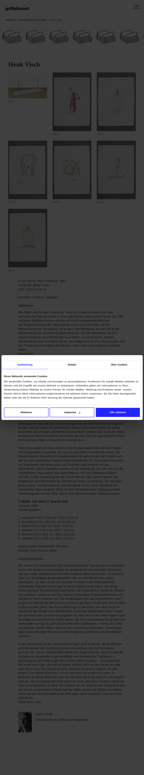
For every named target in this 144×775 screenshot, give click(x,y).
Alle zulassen (118, 412)
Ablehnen (26, 412)
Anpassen (72, 412)
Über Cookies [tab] (119, 364)
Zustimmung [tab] (25, 364)
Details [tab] (72, 364)
